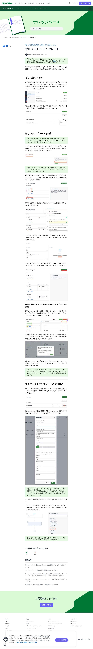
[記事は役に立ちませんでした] (35, 552)
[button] (5, 639)
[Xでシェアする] (10, 46)
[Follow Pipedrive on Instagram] (82, 639)
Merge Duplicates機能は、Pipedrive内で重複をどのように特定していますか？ (46, 566)
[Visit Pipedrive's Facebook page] (79, 639)
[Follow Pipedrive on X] (85, 639)
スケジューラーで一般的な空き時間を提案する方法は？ (41, 570)
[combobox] (69, 3)
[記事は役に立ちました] (26, 552)
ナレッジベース (6, 37)
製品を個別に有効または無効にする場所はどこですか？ (41, 584)
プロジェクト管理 (18, 37)
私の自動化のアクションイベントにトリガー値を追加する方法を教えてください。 (46, 580)
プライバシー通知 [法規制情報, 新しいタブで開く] (32, 642)
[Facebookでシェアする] (4, 46)
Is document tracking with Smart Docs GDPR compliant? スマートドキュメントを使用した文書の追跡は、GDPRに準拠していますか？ (46, 575)
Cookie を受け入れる (62, 640)
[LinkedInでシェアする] (7, 46)
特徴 (12, 37)
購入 (54, 61)
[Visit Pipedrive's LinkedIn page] (89, 640)
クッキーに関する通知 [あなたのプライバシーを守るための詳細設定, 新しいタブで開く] (21, 642)
